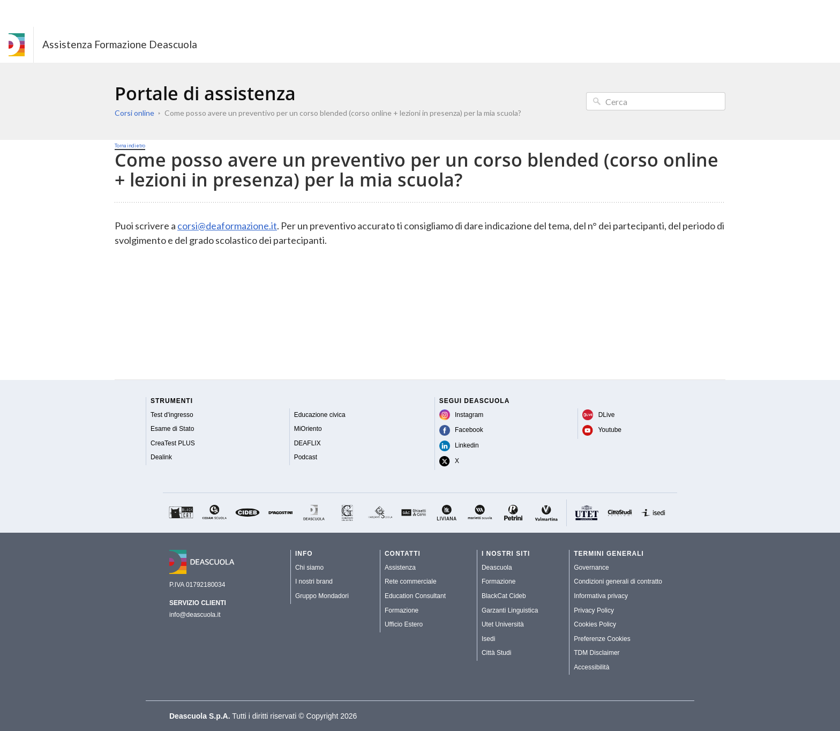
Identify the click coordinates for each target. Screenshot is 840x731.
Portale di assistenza (205, 93)
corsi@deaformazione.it (227, 226)
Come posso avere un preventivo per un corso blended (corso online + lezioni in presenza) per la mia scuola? (342, 112)
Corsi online (134, 112)
